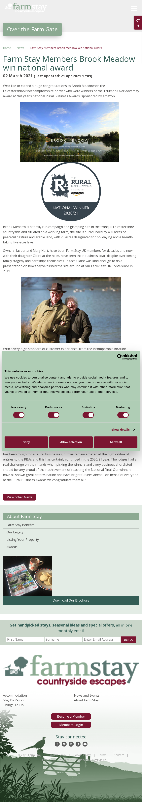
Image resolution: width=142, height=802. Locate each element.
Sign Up (128, 639)
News (20, 48)
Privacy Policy (57, 755)
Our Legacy (15, 532)
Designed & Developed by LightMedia (81, 760)
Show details (120, 429)
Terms (102, 755)
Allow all (116, 442)
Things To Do (13, 705)
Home (7, 48)
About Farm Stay (24, 516)
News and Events (86, 695)
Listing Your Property (23, 539)
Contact (119, 755)
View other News (19, 497)
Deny (26, 442)
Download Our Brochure (71, 600)
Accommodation (15, 695)
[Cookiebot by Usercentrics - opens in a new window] (120, 357)
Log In (46, 760)
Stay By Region (14, 700)
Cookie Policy (82, 755)
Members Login (71, 725)
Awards (12, 547)
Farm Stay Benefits (20, 525)
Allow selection (71, 442)
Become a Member (71, 716)
